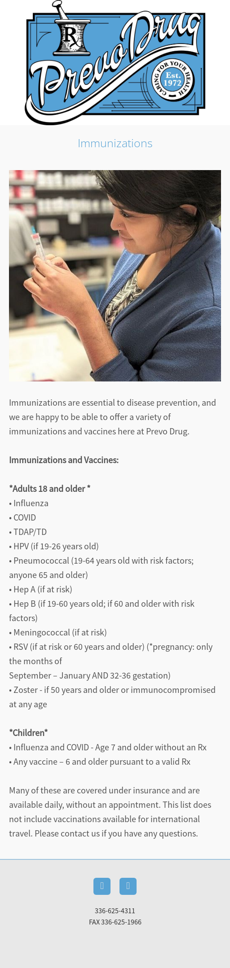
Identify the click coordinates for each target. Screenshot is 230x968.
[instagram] (128, 886)
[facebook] (102, 886)
